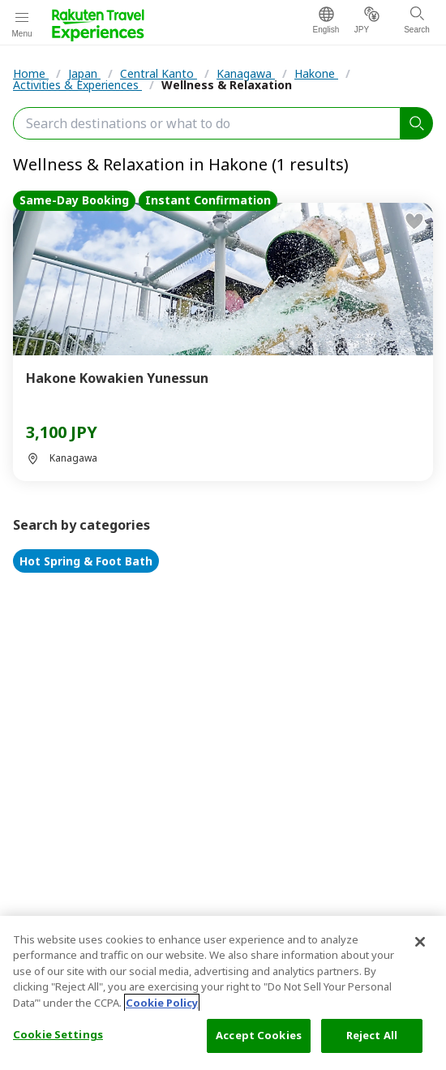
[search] (417, 123)
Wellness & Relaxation (226, 84)
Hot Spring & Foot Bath (85, 561)
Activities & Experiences (77, 84)
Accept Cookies (259, 1035)
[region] (223, 993)
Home (31, 73)
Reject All (371, 1035)
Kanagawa (246, 73)
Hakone (316, 73)
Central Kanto (158, 73)
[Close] (420, 942)
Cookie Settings (58, 1034)
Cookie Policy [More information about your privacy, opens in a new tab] (162, 1002)
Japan (84, 73)
